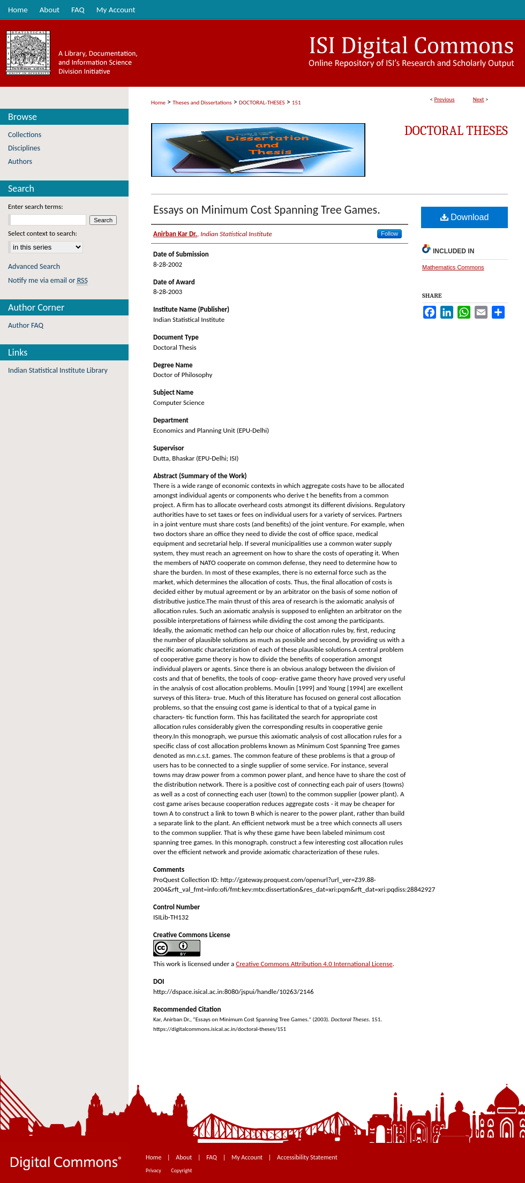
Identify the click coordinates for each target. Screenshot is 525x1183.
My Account (247, 1157)
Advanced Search (34, 266)
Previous (444, 99)
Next (478, 99)
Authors (20, 161)
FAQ (212, 1157)
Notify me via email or (48, 280)
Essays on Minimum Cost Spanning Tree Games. (266, 209)
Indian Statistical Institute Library (58, 370)
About (184, 1157)
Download (464, 217)
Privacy (154, 1170)
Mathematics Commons (453, 267)
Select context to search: (42, 233)
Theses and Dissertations (201, 102)
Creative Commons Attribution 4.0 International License (314, 964)
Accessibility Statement (307, 1157)
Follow (389, 233)
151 (296, 102)
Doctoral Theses (456, 130)
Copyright (181, 1170)
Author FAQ (25, 325)
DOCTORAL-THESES (261, 102)
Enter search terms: (35, 206)
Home (158, 102)
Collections (24, 134)
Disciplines (24, 148)
